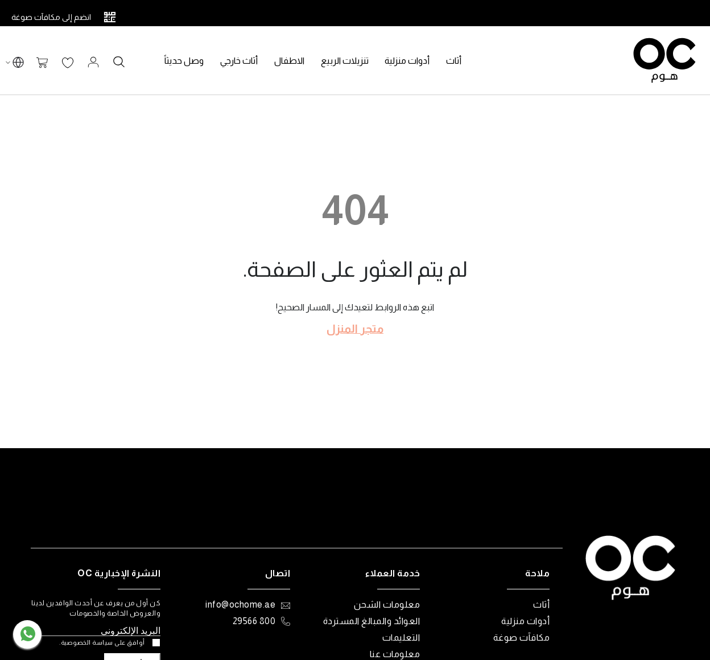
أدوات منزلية (525, 621)
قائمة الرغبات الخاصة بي (67, 63)
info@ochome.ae (240, 604)
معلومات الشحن (387, 604)
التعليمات (401, 637)
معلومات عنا (395, 654)
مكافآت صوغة (521, 637)
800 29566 (254, 621)
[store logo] (664, 60)
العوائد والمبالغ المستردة (371, 621)
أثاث (541, 604)
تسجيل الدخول (93, 62)
